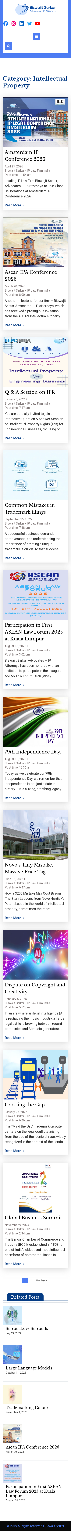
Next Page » (41, 1280)
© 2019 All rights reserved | (26, 1526)
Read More (14, 205)
